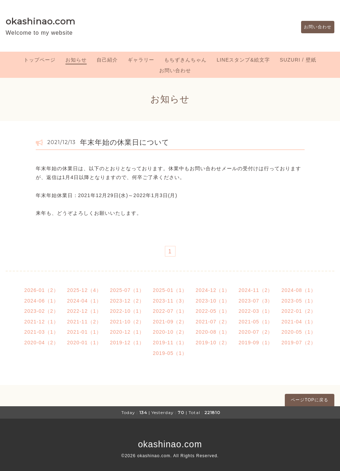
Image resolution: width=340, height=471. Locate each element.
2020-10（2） (170, 332)
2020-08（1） (213, 332)
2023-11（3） (170, 301)
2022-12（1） (84, 311)
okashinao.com (40, 21)
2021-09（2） (170, 321)
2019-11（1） (170, 342)
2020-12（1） (127, 332)
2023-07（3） (255, 301)
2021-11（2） (84, 321)
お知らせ (76, 60)
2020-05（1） (298, 332)
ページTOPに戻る (309, 399)
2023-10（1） (213, 301)
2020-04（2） (41, 342)
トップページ (40, 60)
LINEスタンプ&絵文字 (243, 60)
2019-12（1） (127, 342)
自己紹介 (107, 60)
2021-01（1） (84, 332)
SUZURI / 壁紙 (298, 60)
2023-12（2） (127, 301)
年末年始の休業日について (124, 142)
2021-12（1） (41, 321)
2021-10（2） (127, 321)
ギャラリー (141, 60)
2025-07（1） (127, 290)
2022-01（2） (298, 311)
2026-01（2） (41, 290)
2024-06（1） (41, 301)
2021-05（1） (255, 321)
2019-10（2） (213, 342)
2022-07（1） (170, 311)
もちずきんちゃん (185, 60)
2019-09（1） (255, 342)
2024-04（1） (84, 301)
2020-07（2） (255, 332)
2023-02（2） (41, 311)
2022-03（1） (255, 311)
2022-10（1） (127, 311)
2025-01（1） (170, 290)
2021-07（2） (213, 321)
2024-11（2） (255, 290)
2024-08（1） (298, 290)
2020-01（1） (84, 342)
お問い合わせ (314, 27)
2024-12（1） (213, 290)
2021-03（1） (41, 332)
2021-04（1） (298, 321)
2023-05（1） (298, 301)
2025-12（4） (84, 290)
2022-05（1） (213, 311)
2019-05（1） (170, 353)
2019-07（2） (298, 342)
